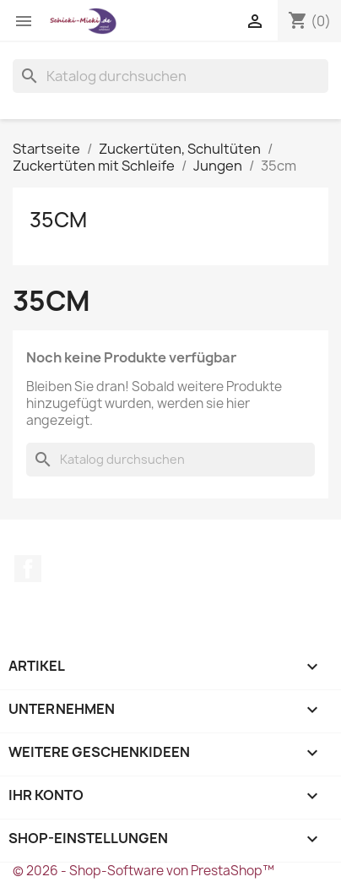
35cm (58, 219)
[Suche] (170, 76)
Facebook (27, 568)
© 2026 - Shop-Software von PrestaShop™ (143, 870)
